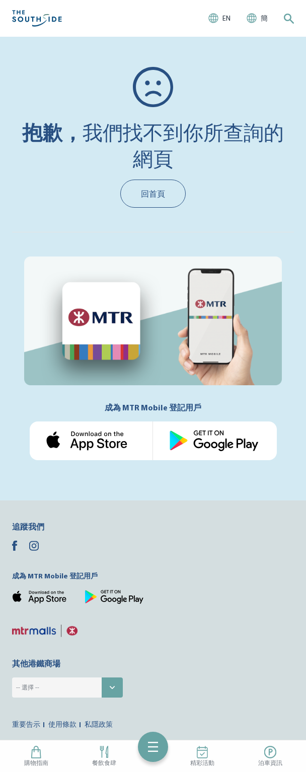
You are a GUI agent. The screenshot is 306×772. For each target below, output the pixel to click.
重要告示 (26, 724)
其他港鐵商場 (36, 663)
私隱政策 (99, 724)
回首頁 (153, 194)
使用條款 (62, 724)
